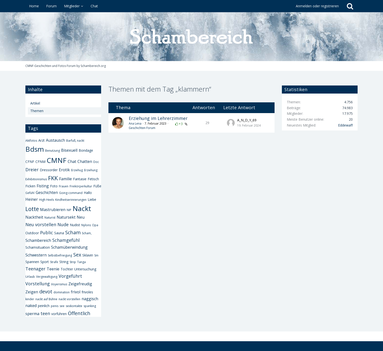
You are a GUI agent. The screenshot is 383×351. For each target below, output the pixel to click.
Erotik (64, 169)
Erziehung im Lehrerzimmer (158, 118)
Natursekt (66, 217)
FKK (53, 178)
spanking (90, 306)
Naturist (49, 217)
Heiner (31, 199)
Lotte (32, 209)
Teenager (35, 269)
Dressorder (49, 170)
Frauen (63, 186)
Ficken (30, 186)
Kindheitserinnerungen (70, 200)
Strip (73, 262)
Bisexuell (69, 150)
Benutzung (52, 151)
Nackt (82, 208)
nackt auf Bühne (46, 299)
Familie (65, 178)
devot (45, 291)
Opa (95, 225)
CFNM (40, 161)
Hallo (88, 192)
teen (45, 313)
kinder (29, 299)
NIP (69, 210)
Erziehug (77, 170)
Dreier (32, 169)
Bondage (86, 150)
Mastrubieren (52, 209)
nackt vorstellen (69, 299)
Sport (44, 261)
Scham (73, 232)
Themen (36, 110)
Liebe (92, 199)
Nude (63, 224)
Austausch (55, 140)
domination (61, 292)
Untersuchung (85, 269)
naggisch (90, 298)
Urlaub (30, 277)
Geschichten (47, 192)
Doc (96, 162)
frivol (75, 292)
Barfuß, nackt (75, 140)
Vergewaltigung (46, 277)
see (62, 306)
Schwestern (36, 255)
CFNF (29, 161)
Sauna (59, 233)
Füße (97, 186)
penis (54, 306)
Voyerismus (59, 284)
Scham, (87, 233)
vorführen (59, 313)
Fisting (43, 186)
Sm (96, 255)
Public (46, 232)
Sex (77, 254)
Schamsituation (37, 247)
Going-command (71, 193)
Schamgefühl (66, 240)
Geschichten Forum (142, 128)
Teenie (53, 269)
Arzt (41, 140)
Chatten (84, 161)
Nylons (86, 225)
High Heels (46, 200)
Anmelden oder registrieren (317, 6)
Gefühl (29, 193)
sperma (32, 313)
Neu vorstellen (40, 224)
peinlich (44, 305)
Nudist (75, 225)
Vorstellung (37, 284)
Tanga (81, 262)
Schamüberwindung (69, 247)
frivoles (87, 292)
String (63, 261)
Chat (72, 161)
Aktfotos (31, 140)
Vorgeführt (70, 276)
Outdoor (32, 233)
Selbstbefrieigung (60, 255)
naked (31, 305)
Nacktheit (34, 217)
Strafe (54, 262)
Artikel (35, 103)
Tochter (67, 269)
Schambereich (38, 240)
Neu (81, 217)
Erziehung (90, 170)
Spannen (32, 261)
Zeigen (31, 292)
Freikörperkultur (81, 186)
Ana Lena (135, 123)
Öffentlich (79, 313)
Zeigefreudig (80, 284)
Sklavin (87, 255)
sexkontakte (74, 306)
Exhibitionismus (36, 179)
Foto (54, 186)
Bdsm (34, 149)
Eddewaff (345, 125)
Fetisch (93, 179)
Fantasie (79, 179)
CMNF (56, 160)
